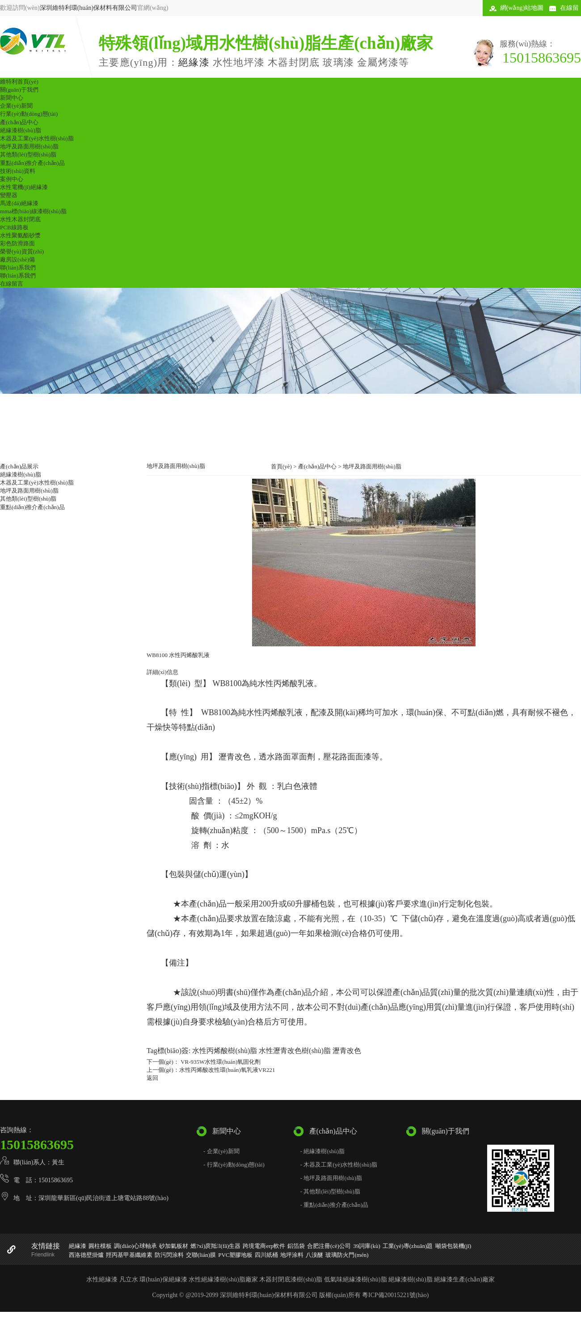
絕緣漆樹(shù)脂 (20, 130)
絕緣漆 (194, 62)
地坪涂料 (291, 1255)
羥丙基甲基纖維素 (129, 1255)
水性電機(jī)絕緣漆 (24, 187)
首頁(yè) (281, 466)
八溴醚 (314, 1255)
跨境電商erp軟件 (264, 1246)
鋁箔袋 (296, 1246)
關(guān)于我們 (19, 89)
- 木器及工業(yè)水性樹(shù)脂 (338, 1164)
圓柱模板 (100, 1246)
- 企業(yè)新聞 (221, 1151)
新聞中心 (11, 97)
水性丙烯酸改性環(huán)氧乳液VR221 (227, 1069)
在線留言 (11, 283)
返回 (152, 1078)
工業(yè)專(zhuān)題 (408, 1246)
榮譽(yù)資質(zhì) (22, 251)
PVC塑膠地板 (235, 1255)
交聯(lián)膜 (201, 1255)
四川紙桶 (266, 1255)
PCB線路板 (14, 227)
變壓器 (8, 195)
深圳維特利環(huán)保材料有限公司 (89, 7)
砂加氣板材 (173, 1246)
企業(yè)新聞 (16, 105)
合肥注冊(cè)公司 (329, 1246)
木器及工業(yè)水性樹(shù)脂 (37, 138)
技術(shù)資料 (17, 171)
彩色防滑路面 (17, 243)
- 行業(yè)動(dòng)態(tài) (234, 1164)
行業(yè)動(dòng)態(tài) (29, 113)
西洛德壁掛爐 (86, 1255)
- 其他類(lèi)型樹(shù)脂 (330, 1191)
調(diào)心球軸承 (135, 1246)
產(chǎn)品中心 (19, 122)
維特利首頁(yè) (19, 81)
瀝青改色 (347, 1050)
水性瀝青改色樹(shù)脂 (295, 1050)
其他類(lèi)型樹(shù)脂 (28, 154)
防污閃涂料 (169, 1255)
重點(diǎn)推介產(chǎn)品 (32, 163)
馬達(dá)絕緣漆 (19, 203)
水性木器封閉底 (20, 219)
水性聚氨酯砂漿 (20, 235)
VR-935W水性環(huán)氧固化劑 (220, 1061)
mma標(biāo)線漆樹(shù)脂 (33, 211)
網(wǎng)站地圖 (521, 7)
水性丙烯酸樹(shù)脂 (224, 1050)
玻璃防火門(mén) (346, 1255)
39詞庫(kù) (366, 1246)
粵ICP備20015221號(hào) (395, 1295)
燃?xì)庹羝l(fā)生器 (215, 1246)
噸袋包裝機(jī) (453, 1246)
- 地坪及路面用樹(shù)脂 (331, 1178)
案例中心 (11, 179)
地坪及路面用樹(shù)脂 (29, 146)
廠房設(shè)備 (17, 259)
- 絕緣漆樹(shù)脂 (322, 1151)
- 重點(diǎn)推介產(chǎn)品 (334, 1204)
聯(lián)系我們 (18, 267)
